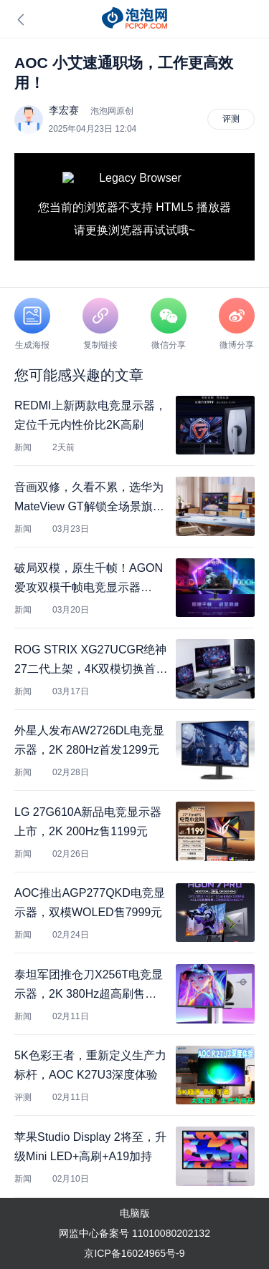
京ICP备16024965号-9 (134, 1253)
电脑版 (135, 1213)
